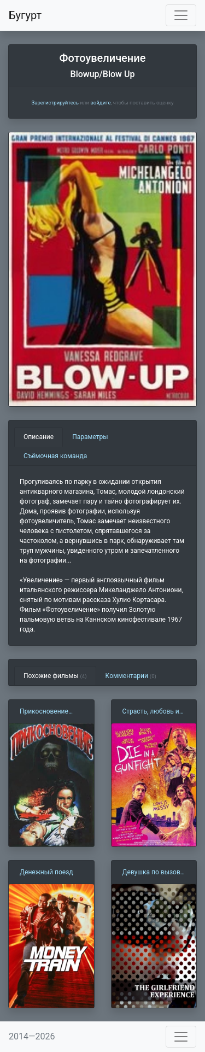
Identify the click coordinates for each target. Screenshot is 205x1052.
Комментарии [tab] (131, 676)
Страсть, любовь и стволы (150, 712)
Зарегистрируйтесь (54, 103)
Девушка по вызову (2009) (153, 872)
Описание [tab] (39, 437)
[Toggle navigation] (181, 15)
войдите (100, 103)
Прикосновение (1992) (44, 712)
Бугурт (25, 15)
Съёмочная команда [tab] (55, 456)
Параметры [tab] (90, 437)
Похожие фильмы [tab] (55, 676)
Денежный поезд (46, 872)
